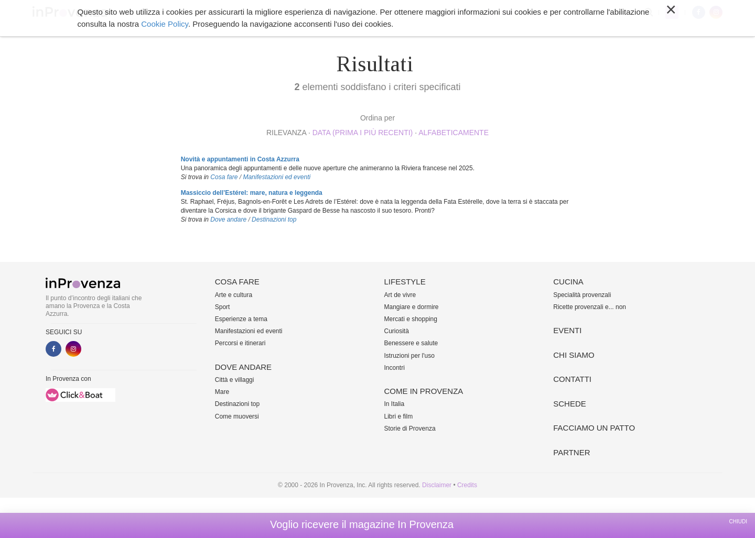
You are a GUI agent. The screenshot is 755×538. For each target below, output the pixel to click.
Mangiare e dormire (411, 307)
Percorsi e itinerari (240, 343)
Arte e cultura (233, 295)
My (672, 12)
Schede (569, 403)
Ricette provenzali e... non (589, 307)
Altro (541, 12)
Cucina (429, 12)
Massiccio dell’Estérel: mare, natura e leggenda (251, 192)
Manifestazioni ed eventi (276, 177)
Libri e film (398, 416)
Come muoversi (237, 416)
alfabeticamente (453, 132)
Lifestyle (315, 12)
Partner (571, 452)
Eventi (464, 12)
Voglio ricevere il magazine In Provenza (362, 524)
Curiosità (396, 331)
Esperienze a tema (241, 319)
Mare (222, 392)
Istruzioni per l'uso (409, 355)
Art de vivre (400, 295)
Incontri (394, 367)
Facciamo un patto (594, 427)
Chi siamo (503, 12)
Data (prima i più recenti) (362, 132)
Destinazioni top (274, 219)
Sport (222, 307)
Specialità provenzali (582, 295)
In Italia (394, 404)
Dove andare (265, 12)
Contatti (572, 379)
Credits (467, 485)
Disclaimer (436, 485)
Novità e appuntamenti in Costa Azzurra (240, 159)
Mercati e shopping (410, 319)
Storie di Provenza (410, 428)
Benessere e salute (411, 343)
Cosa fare (213, 12)
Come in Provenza (374, 12)
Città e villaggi (234, 379)
